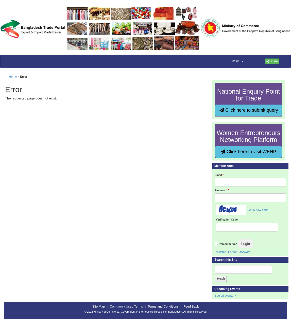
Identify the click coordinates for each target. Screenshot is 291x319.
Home (13, 76)
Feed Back (191, 306)
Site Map (98, 306)
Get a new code (258, 209)
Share (272, 61)
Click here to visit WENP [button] (248, 151)
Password (222, 190)
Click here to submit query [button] (248, 110)
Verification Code (227, 219)
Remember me (228, 243)
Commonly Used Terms (126, 306)
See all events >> (226, 295)
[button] (234, 61)
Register (220, 251)
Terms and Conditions (163, 306)
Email (219, 175)
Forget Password (239, 251)
